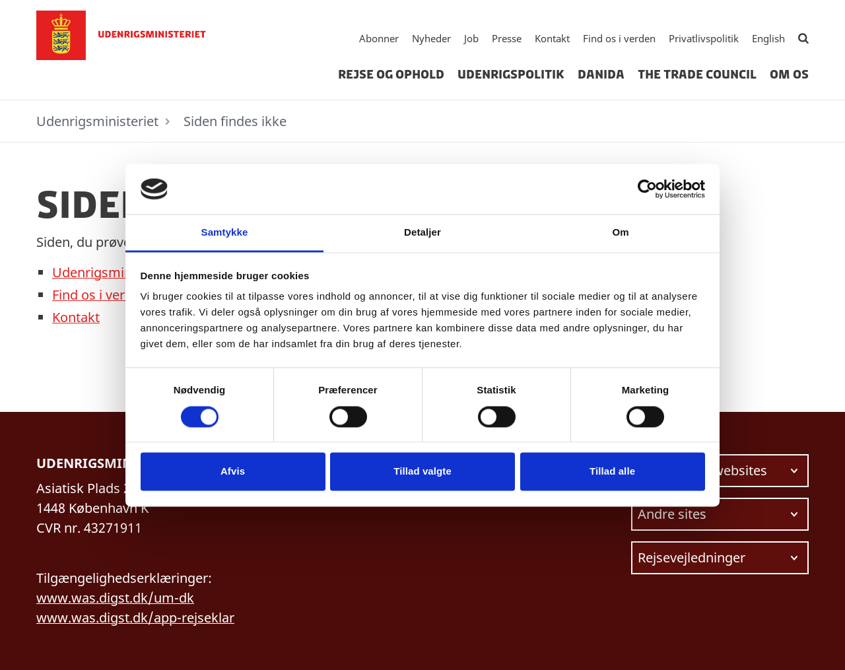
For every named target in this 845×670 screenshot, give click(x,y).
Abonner (379, 38)
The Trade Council (697, 74)
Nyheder (431, 38)
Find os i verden (619, 38)
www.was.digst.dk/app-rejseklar (135, 617)
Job (471, 38)
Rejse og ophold (391, 74)
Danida (601, 74)
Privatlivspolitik (704, 38)
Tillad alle (612, 471)
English (768, 38)
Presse (507, 38)
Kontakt (552, 38)
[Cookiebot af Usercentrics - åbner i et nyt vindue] (647, 189)
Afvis (232, 471)
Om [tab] (620, 232)
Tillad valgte (422, 471)
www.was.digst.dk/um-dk (115, 598)
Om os (789, 74)
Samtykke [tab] (224, 232)
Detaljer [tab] (422, 232)
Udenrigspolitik (510, 74)
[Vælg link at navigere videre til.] (720, 470)
